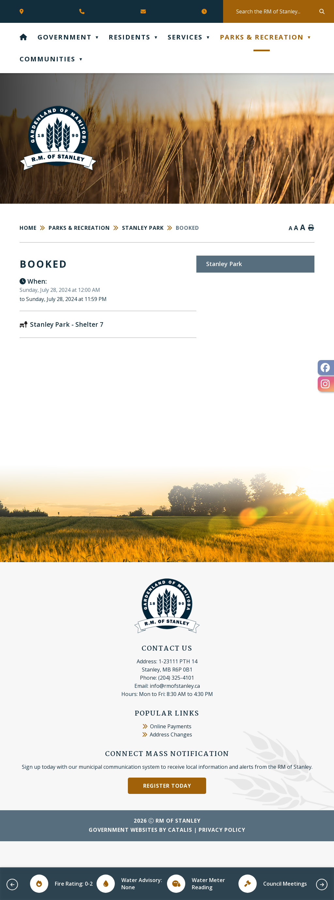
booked (187, 227)
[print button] (311, 228)
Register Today (167, 811)
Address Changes (167, 760)
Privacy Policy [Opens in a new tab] (222, 856)
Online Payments (167, 752)
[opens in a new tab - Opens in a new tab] (326, 367)
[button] (321, 11)
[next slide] (321, 884)
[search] (277, 11)
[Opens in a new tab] (23, 11)
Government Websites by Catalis (140, 856)
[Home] (24, 37)
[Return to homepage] (34, 227)
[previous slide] (12, 884)
